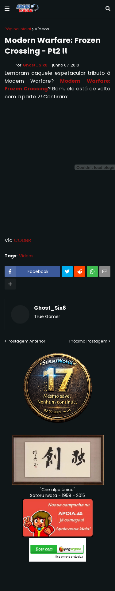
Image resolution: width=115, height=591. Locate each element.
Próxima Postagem (88, 341)
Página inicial (18, 29)
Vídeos (42, 29)
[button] (7, 8)
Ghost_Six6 (50, 308)
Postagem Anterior (26, 341)
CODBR (22, 240)
